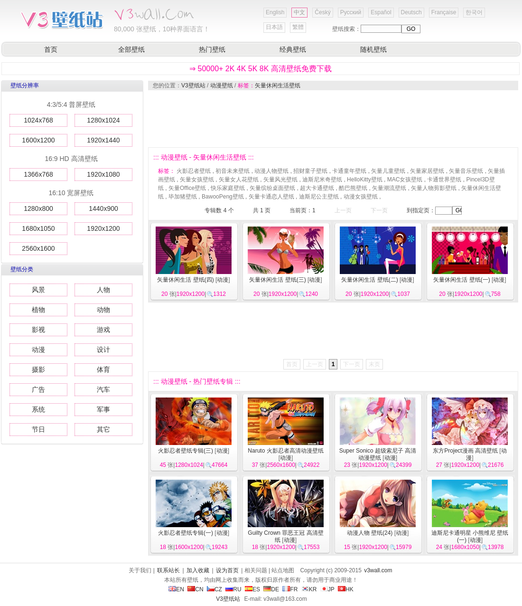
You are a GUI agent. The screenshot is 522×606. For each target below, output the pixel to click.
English (275, 12)
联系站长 (168, 570)
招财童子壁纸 (310, 171)
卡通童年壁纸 (349, 171)
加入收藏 (197, 570)
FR (290, 589)
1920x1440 (103, 140)
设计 (103, 349)
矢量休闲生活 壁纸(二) (369, 279)
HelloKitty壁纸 (364, 179)
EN (176, 589)
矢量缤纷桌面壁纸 (272, 188)
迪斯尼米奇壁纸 (322, 179)
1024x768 (38, 120)
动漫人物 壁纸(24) (370, 533)
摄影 (38, 369)
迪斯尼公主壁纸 (319, 196)
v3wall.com (378, 570)
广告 (38, 389)
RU (233, 589)
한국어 (474, 12)
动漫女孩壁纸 (361, 196)
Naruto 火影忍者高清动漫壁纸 (285, 450)
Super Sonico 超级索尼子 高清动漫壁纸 (378, 454)
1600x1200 (38, 140)
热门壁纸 (212, 49)
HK (346, 589)
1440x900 (103, 208)
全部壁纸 (131, 49)
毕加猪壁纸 (182, 196)
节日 (38, 429)
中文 (299, 12)
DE (271, 589)
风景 (38, 290)
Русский (351, 12)
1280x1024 (103, 120)
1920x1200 (103, 228)
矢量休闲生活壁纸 (277, 85)
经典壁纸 (293, 49)
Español (381, 12)
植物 (38, 309)
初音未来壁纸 (232, 171)
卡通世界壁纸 (444, 179)
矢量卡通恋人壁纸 (271, 196)
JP (327, 589)
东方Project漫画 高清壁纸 (465, 450)
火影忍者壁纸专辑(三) (185, 450)
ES (252, 589)
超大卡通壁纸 (317, 188)
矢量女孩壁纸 (197, 179)
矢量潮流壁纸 (389, 188)
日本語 (274, 27)
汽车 (103, 389)
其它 (103, 429)
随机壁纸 (373, 49)
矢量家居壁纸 (427, 171)
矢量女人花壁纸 (239, 179)
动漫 (38, 349)
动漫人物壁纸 (271, 171)
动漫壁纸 (221, 85)
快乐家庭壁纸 (228, 188)
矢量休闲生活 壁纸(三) (277, 279)
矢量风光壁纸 (280, 179)
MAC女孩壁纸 (405, 179)
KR (309, 589)
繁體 (298, 27)
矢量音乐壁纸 (466, 171)
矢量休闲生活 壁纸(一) (461, 279)
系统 (38, 409)
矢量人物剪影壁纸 (434, 188)
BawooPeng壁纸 (223, 196)
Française (444, 12)
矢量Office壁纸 (187, 188)
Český (322, 12)
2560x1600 (38, 248)
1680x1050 (38, 228)
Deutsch (411, 12)
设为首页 (227, 570)
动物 (103, 309)
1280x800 (38, 208)
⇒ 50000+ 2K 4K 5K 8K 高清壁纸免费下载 (260, 69)
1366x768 (38, 174)
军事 (103, 409)
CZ (214, 589)
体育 (103, 369)
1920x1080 (103, 174)
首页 (50, 49)
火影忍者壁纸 (194, 171)
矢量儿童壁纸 (388, 171)
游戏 (103, 329)
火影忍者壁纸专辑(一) (185, 533)
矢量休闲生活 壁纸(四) (185, 279)
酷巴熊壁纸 (353, 188)
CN (195, 589)
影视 (38, 329)
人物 (103, 290)
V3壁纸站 (193, 85)
